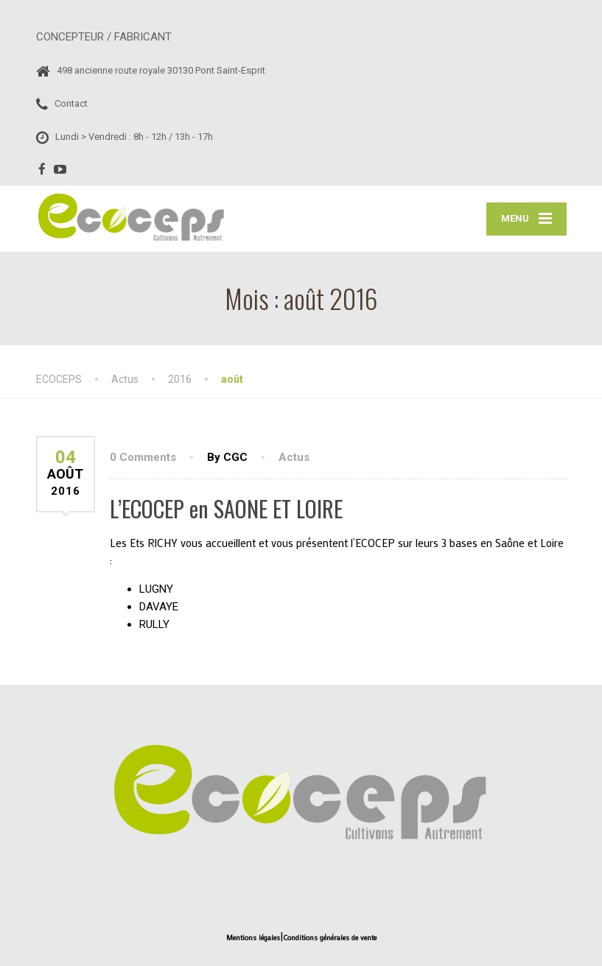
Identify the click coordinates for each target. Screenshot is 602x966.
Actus (294, 457)
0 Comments (143, 457)
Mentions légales (253, 937)
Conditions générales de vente (330, 937)
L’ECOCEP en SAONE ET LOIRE (226, 508)
